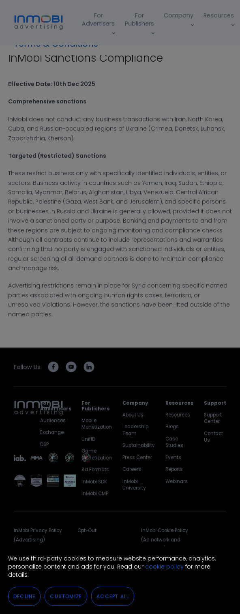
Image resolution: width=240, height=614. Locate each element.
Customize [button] (66, 596)
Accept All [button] (112, 596)
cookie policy (164, 566)
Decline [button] (24, 596)
